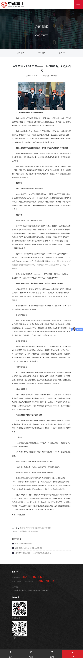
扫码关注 (15, 597)
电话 (31, 654)
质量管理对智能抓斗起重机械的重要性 (35, 528)
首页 (10, 654)
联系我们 (15, 572)
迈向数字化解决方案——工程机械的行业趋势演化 (33, 553)
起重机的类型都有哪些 (28, 531)
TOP (72, 654)
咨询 (52, 654)
